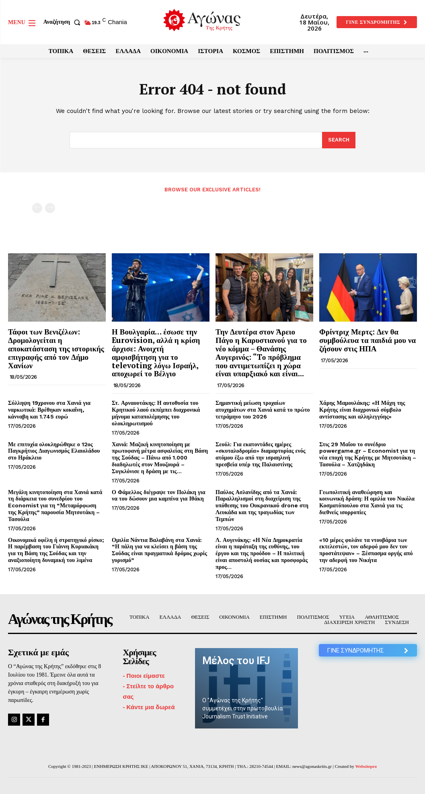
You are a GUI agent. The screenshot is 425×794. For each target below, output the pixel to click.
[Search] (338, 140)
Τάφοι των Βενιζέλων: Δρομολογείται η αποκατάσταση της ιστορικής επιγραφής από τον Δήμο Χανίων (56, 348)
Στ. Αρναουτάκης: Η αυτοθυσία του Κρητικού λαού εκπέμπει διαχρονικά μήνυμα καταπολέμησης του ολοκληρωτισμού (156, 413)
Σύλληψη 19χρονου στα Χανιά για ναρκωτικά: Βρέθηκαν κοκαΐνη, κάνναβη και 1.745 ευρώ (49, 410)
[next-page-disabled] (50, 208)
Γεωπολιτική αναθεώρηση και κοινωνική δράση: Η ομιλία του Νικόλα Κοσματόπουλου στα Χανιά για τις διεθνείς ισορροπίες (367, 502)
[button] (63, 22)
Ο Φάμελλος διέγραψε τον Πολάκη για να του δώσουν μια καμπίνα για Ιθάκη (158, 495)
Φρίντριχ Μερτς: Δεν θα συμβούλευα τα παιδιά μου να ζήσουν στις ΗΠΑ (367, 339)
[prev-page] (37, 208)
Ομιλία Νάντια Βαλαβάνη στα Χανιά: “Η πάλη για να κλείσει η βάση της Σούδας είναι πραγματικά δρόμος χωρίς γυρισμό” (159, 550)
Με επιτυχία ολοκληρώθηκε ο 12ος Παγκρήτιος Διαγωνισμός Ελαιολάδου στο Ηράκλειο (54, 451)
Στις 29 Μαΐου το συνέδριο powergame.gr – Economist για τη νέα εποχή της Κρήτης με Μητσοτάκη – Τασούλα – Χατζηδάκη (367, 454)
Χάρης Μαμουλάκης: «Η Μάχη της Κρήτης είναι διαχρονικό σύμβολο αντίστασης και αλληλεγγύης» (362, 410)
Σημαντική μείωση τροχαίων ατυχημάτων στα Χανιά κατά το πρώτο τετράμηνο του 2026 (263, 410)
